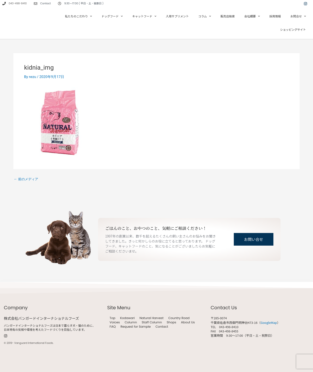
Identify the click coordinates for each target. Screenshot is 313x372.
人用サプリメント (177, 16)
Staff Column (152, 322)
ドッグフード (112, 16)
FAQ (113, 327)
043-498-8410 (18, 3)
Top (112, 318)
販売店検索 (227, 16)
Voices (115, 322)
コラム (204, 16)
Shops (171, 322)
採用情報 (275, 16)
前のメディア (27, 179)
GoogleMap (269, 322)
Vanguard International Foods (33, 343)
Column (131, 322)
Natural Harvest (152, 318)
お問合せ (298, 16)
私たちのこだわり (78, 16)
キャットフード (144, 16)
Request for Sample (135, 327)
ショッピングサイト (293, 29)
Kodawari (127, 318)
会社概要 (252, 16)
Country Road (178, 318)
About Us (188, 322)
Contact (162, 327)
